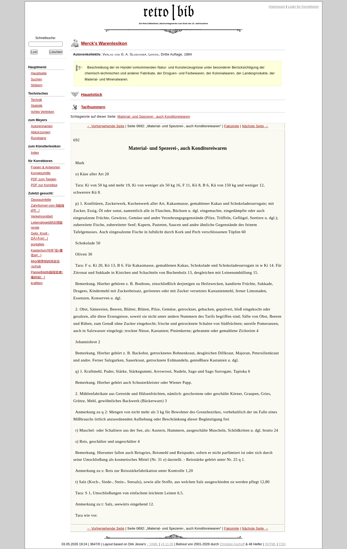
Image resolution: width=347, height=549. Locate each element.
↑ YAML (152, 544)
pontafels (37, 244)
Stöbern (36, 85)
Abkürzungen (40, 132)
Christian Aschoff (232, 544)
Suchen (36, 79)
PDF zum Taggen (43, 179)
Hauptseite (39, 73)
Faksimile (231, 126)
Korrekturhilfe (40, 173)
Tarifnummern (93, 107)
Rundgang (38, 138)
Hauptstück (91, 94)
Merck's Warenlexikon (104, 43)
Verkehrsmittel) (42, 216)
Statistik (36, 106)
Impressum (277, 6)
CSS (282, 544)
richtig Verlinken (42, 112)
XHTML (270, 544)
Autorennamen (41, 126)
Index (35, 153)
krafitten (36, 283)
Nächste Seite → (255, 126)
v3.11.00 (167, 544)
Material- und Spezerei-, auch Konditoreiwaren (153, 116)
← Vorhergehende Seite (105, 126)
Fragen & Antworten (45, 167)
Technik (36, 100)
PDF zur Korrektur (44, 185)
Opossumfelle (41, 200)
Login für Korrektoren (303, 6)
